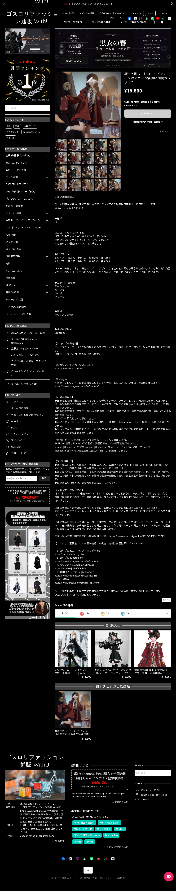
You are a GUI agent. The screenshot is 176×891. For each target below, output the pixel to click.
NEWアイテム (13, 285)
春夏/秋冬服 (12, 292)
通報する (166, 600)
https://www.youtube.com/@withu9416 (76, 575)
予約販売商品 (13, 256)
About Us (136, 13)
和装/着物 (11, 235)
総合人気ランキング (17, 162)
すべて (64, 613)
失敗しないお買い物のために (113, 13)
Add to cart (147, 113)
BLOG (150, 13)
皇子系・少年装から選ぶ (133, 22)
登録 (44, 478)
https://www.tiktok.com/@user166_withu (77, 582)
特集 (8, 263)
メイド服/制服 (13, 249)
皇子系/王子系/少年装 (18, 155)
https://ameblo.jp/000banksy (70, 568)
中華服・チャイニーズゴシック (23, 220)
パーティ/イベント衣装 (18, 314)
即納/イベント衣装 (16, 170)
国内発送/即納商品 (16, 307)
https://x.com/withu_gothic (70, 554)
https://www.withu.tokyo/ (68, 368)
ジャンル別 (12, 177)
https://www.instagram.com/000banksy (76, 561)
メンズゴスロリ (14, 271)
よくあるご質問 (87, 13)
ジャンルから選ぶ (103, 22)
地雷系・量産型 (14, 206)
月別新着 (10, 278)
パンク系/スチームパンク (20, 199)
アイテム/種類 (13, 213)
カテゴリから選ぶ (74, 22)
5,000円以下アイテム (17, 184)
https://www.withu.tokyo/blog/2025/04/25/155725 (137, 536)
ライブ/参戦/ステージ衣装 (20, 191)
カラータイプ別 (14, 299)
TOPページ (69, 13)
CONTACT (164, 13)
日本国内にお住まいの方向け (148, 122)
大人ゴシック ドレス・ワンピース (24, 227)
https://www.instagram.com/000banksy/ (77, 386)
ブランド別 (12, 242)
